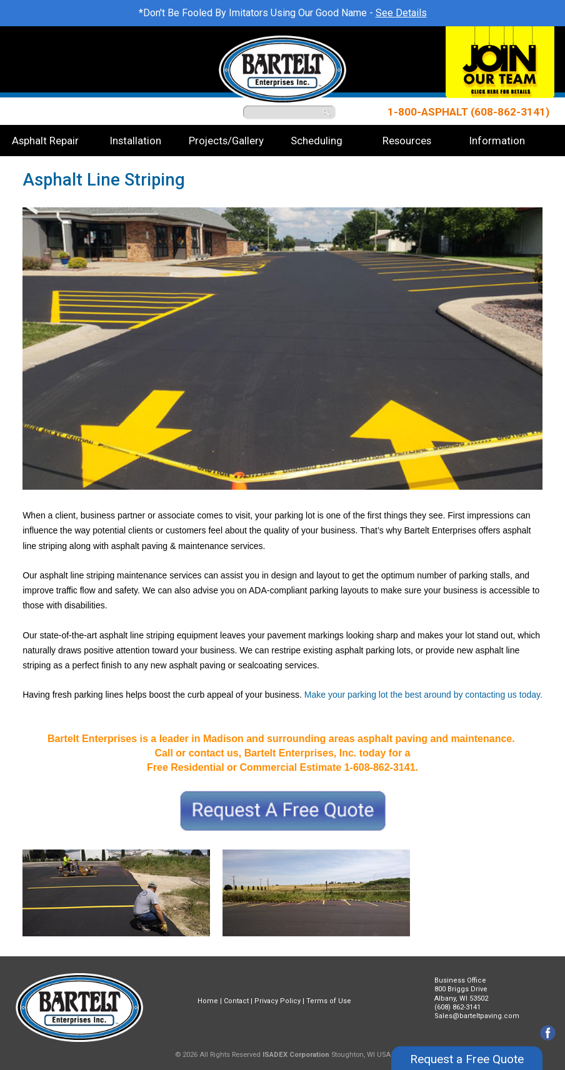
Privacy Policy (277, 1001)
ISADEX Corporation (295, 1055)
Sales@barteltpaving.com (476, 1016)
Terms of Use (328, 1001)
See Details (401, 13)
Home (208, 1001)
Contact (236, 1001)
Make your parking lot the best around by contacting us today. (423, 695)
